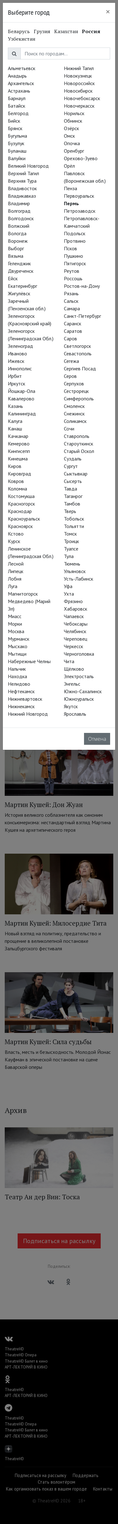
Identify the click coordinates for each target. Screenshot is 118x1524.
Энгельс (72, 684)
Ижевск (16, 361)
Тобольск (74, 519)
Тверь (70, 511)
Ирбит (15, 376)
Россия (91, 31)
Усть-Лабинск (78, 579)
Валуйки (16, 158)
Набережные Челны (29, 661)
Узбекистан (21, 38)
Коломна (17, 488)
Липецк (15, 571)
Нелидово (19, 684)
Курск (14, 541)
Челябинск (75, 631)
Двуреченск (20, 271)
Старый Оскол (79, 451)
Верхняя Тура (22, 181)
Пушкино (73, 256)
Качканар (18, 436)
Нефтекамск (21, 691)
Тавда (70, 488)
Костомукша (21, 496)
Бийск (14, 121)
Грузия (42, 31)
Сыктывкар (75, 473)
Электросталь (79, 676)
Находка (17, 676)
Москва (16, 631)
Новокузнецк (78, 76)
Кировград (19, 473)
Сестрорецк (76, 391)
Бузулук (16, 143)
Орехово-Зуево (81, 158)
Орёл (69, 166)
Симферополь (79, 398)
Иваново (17, 353)
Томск (70, 534)
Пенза (70, 188)
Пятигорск (75, 263)
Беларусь (19, 31)
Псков (70, 248)
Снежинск (74, 413)
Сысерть (73, 481)
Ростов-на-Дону (82, 286)
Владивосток (22, 188)
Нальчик (17, 669)
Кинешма (18, 458)
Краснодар (20, 511)
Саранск (72, 323)
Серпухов (74, 383)
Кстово (16, 534)
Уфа (68, 586)
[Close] (108, 11)
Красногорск (21, 503)
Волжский (18, 226)
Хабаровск (75, 609)
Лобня (14, 579)
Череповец (75, 639)
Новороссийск (79, 83)
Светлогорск (77, 346)
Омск (69, 136)
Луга (12, 586)
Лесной (16, 564)
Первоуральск (79, 196)
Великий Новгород (28, 166)
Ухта (69, 594)
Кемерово (19, 443)
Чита (69, 661)
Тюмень (72, 564)
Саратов (73, 331)
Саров (70, 338)
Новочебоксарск (82, 98)
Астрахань (19, 91)
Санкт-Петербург (82, 316)
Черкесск (73, 646)
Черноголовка (79, 654)
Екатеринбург (22, 286)
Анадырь (17, 76)
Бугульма (17, 136)
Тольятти (74, 526)
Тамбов (72, 503)
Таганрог (73, 496)
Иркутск (16, 383)
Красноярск (20, 526)
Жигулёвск (19, 293)
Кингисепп (19, 451)
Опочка (72, 143)
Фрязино (73, 601)
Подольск (74, 233)
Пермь (71, 203)
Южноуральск (79, 699)
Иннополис (20, 368)
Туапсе (71, 549)
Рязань (71, 293)
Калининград (22, 413)
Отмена (97, 738)
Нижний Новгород (28, 714)
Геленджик (19, 263)
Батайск (16, 106)
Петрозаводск (79, 211)
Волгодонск (21, 218)
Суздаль (72, 458)
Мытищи (17, 654)
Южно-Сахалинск (83, 691)
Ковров (16, 481)
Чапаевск (74, 616)
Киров (14, 466)
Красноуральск (24, 519)
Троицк (71, 541)
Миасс (14, 616)
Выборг (16, 248)
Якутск (71, 706)
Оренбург (74, 151)
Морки (15, 624)
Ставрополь (76, 436)
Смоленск (74, 406)
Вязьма (15, 256)
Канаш (15, 428)
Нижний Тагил (79, 68)
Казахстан (66, 31)
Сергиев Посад (80, 368)
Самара (72, 308)
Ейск (13, 278)
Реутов (71, 271)
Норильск (74, 113)
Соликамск (75, 421)
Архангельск (21, 83)
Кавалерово (21, 398)
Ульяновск (75, 571)
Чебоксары (75, 624)
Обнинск (73, 121)
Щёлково (74, 669)
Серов (70, 376)
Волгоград (19, 211)
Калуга (15, 421)
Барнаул (16, 98)
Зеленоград (20, 346)
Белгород (18, 113)
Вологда (17, 233)
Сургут (71, 466)
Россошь (73, 278)
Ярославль (75, 714)
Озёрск (71, 128)
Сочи (69, 428)
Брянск (15, 128)
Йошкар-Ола (21, 391)
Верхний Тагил (23, 173)
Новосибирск (78, 91)
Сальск (71, 301)
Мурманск (18, 639)
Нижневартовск (25, 699)
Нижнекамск (21, 706)
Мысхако (17, 646)
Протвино (75, 241)
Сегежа (71, 361)
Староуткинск (78, 443)
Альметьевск (21, 68)
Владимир (19, 203)
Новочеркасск (79, 106)
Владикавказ (22, 196)
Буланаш (17, 151)
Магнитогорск (23, 594)
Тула (69, 556)
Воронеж (18, 241)
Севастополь (78, 353)
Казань (15, 406)
